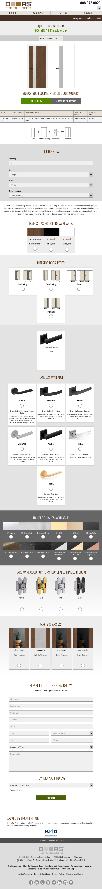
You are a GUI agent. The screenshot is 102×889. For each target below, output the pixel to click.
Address (51, 723)
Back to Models (46, 38)
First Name (51, 696)
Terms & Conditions (42, 874)
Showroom (78, 857)
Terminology (76, 866)
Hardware (88, 866)
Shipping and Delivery (75, 874)
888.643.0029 (90, 3)
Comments (51, 750)
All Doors (59, 38)
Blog (40, 869)
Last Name (51, 703)
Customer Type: (51, 744)
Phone (72, 737)
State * (72, 730)
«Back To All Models (66, 101)
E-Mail (51, 716)
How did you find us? (51, 782)
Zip (29, 737)
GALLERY (63, 13)
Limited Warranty (25, 874)
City (29, 730)
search (99, 8)
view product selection (83, 18)
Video (46, 869)
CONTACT (88, 13)
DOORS (12, 13)
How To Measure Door (33, 866)
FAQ (63, 869)
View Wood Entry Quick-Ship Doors (51, 840)
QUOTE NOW (36, 101)
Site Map (70, 869)
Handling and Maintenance (57, 866)
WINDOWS (38, 13)
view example (51, 239)
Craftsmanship (14, 866)
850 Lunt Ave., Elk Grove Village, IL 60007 (38, 860)
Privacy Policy (58, 874)
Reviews (55, 869)
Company (51, 710)
